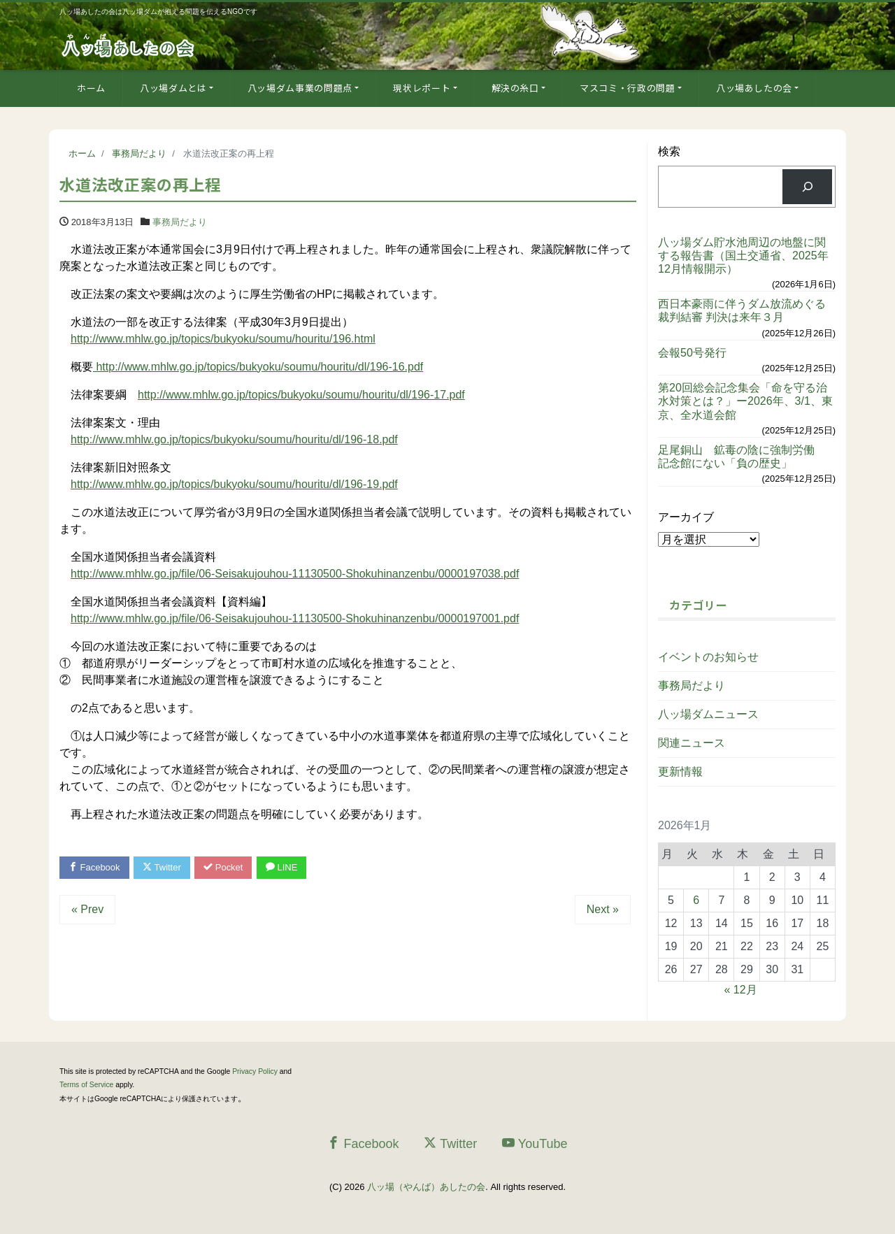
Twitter (162, 867)
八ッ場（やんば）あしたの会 (426, 1187)
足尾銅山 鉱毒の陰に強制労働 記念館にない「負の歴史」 (742, 456)
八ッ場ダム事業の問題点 (300, 87)
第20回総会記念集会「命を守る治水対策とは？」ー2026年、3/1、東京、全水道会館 (745, 401)
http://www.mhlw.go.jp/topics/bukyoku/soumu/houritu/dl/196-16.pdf (258, 367)
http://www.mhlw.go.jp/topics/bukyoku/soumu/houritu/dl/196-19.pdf (234, 484)
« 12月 (740, 990)
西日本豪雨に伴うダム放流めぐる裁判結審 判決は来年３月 (742, 310)
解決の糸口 (515, 87)
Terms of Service (86, 1085)
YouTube (535, 1143)
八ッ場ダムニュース (708, 714)
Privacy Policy (255, 1071)
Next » (603, 909)
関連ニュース (691, 743)
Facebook (94, 867)
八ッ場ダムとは (173, 87)
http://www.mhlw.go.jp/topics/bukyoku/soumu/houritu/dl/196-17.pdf (301, 395)
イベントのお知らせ (708, 657)
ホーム (91, 87)
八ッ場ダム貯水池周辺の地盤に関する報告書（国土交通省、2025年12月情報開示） (743, 255)
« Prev (87, 909)
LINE (282, 867)
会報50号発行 (692, 353)
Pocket (223, 867)
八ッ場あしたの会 (754, 87)
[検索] (807, 186)
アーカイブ (686, 517)
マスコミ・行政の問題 (627, 87)
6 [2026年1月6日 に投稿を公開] (696, 900)
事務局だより (179, 222)
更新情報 (680, 771)
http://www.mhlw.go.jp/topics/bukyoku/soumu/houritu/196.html (223, 339)
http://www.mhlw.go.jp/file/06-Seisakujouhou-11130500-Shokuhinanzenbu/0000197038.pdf (295, 574)
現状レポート (421, 87)
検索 (669, 151)
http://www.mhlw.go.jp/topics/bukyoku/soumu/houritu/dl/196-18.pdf (234, 439)
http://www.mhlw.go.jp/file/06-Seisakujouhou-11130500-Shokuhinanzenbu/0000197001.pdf (295, 618)
